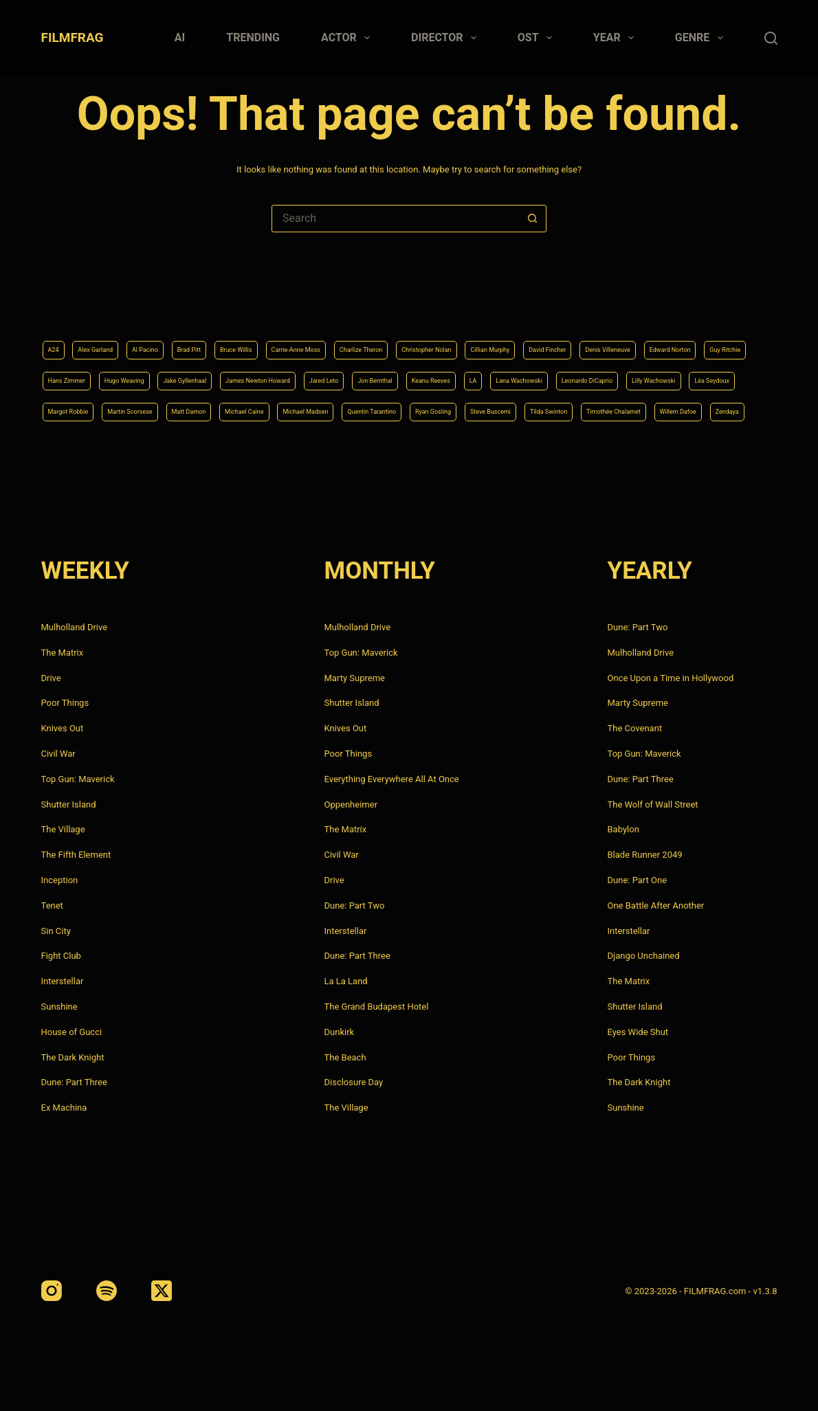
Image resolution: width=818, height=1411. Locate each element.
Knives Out (62, 728)
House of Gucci (71, 1032)
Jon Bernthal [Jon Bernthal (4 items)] (743, 339)
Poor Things (65, 703)
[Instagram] (51, 1290)
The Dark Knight (72, 1057)
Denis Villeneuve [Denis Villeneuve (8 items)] (83, 339)
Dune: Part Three (74, 1082)
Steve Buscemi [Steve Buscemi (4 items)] (418, 409)
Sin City (56, 931)
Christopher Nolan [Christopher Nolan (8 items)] (562, 305)
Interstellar (62, 981)
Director (446, 38)
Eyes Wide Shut (638, 1032)
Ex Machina (64, 1107)
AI (180, 37)
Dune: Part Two (354, 905)
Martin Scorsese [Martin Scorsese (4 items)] (625, 374)
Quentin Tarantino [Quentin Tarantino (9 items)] (255, 409)
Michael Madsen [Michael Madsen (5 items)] (162, 409)
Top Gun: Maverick (78, 779)
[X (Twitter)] (161, 1290)
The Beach (345, 1057)
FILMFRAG (72, 37)
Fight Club (61, 956)
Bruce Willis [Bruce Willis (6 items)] (298, 305)
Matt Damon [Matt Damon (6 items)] (705, 374)
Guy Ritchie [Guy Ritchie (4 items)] (244, 339)
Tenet (52, 905)
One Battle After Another (656, 905)
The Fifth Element (76, 854)
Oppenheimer (351, 804)
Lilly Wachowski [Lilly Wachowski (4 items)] (382, 374)
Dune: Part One (637, 880)
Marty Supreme (354, 678)
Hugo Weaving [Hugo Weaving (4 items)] (395, 339)
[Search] (770, 38)
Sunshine (59, 1006)
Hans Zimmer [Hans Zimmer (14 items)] (316, 339)
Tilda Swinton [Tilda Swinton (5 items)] (498, 409)
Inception (59, 880)
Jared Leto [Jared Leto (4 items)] (674, 339)
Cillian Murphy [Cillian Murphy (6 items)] (650, 305)
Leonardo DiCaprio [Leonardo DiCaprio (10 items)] (289, 374)
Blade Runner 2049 (645, 854)
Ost (537, 38)
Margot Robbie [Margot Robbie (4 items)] (539, 374)
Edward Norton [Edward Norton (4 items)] (169, 339)
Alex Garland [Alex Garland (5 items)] (111, 305)
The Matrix (62, 652)
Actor (348, 38)
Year (616, 38)
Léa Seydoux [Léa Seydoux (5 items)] (461, 374)
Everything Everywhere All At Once (391, 779)
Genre (702, 38)
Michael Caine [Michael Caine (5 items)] (78, 409)
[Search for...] (395, 218)
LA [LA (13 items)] (133, 374)
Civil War (58, 753)
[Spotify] (106, 1290)
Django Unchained (644, 956)
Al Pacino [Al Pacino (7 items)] (177, 305)
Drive (51, 678)
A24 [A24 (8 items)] (56, 305)
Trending (253, 37)
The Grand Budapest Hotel (376, 1006)
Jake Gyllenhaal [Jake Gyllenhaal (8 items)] (479, 339)
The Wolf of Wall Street (653, 804)
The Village (63, 829)
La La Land (346, 981)
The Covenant (635, 728)
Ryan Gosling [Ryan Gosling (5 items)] (340, 409)
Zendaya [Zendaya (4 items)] (744, 409)
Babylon (623, 829)
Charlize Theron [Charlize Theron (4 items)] (471, 305)
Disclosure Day (354, 1082)
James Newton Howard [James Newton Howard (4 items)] (582, 339)
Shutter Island (68, 804)
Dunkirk (339, 1032)
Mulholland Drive (74, 627)
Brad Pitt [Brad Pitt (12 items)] (235, 305)
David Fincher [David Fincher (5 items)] (729, 305)
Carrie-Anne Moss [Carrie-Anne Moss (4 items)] (380, 305)
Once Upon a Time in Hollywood (671, 678)
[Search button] (532, 218)
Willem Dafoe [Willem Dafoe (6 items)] (678, 409)
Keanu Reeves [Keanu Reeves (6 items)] (78, 374)
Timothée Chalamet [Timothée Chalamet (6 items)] (588, 409)
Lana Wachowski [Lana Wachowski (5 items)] (193, 374)
